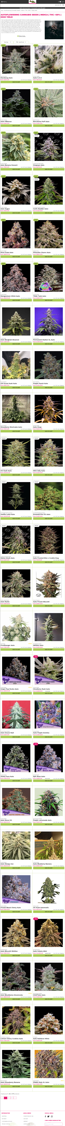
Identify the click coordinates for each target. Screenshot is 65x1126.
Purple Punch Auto (40, 383)
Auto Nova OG (6, 820)
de (56, 5)
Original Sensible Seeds (38, 163)
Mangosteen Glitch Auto (10, 296)
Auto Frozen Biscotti (41, 602)
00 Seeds (35, 1037)
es (58, 5)
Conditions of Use (28, 1116)
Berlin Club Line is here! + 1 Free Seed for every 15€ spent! (32, 8)
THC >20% (28, 10)
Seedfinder (21, 42)
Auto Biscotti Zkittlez (9, 951)
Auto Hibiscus (6, 121)
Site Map (26, 1118)
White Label (35, 906)
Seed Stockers (4, 76)
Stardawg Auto (7, 78)
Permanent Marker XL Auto (44, 340)
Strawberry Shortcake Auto (11, 427)
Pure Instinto (4, 381)
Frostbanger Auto (8, 645)
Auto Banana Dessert (9, 165)
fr (60, 5)
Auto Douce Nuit (7, 733)
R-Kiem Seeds (36, 76)
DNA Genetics (4, 1080)
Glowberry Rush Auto (41, 689)
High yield (34, 10)
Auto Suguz (5, 209)
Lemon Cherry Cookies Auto (12, 1039)
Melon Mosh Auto (8, 558)
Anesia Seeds (3, 251)
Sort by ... (7, 42)
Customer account (7, 1121)
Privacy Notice (6, 1124)
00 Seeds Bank (4, 949)
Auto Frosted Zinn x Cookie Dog (46, 558)
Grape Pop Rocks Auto (10, 689)
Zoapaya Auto (38, 165)
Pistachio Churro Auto (42, 252)
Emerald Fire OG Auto (41, 514)
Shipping (4, 1116)
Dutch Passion (36, 600)
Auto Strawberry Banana (10, 1082)
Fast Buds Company (5, 1037)
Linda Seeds (3, 338)
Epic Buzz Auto (39, 776)
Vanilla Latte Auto (8, 514)
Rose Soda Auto (7, 252)
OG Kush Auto (6, 471)
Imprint (26, 1121)
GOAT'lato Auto (39, 995)
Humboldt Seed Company (39, 207)
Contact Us (27, 1124)
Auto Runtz (5, 602)
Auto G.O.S (37, 78)
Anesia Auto (36, 251)
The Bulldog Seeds (37, 643)
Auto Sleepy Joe (7, 864)
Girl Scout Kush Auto (9, 383)
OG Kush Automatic (41, 907)
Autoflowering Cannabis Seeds (12, 10)
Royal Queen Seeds (37, 818)
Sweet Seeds (36, 338)
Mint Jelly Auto (39, 471)
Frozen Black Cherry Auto (11, 907)
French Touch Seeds (5, 731)
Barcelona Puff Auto (41, 121)
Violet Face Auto (7, 776)
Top (2, 10)
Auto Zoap (37, 427)
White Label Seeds (5, 600)
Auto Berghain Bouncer (10, 340)
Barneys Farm (36, 556)
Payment (4, 1118)
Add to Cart (16, 82)
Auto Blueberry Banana (42, 864)
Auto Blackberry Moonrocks (12, 995)
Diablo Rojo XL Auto (41, 1082)
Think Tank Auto (39, 296)
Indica (22, 10)
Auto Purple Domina (41, 733)
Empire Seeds (36, 425)
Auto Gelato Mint (40, 951)
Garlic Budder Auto (40, 209)
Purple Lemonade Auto (42, 820)
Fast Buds (3, 643)
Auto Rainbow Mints (41, 1039)
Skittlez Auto (38, 645)
